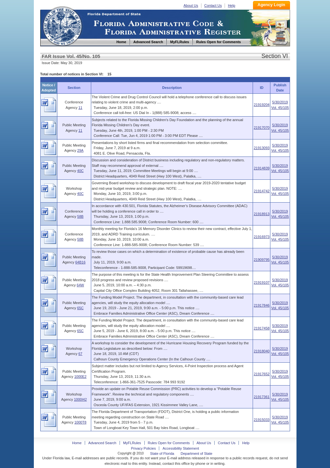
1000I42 (80, 399)
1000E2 (80, 376)
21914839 (261, 168)
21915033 (261, 420)
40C (80, 171)
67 (80, 354)
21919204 (261, 105)
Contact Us (213, 5)
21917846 (261, 305)
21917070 (261, 127)
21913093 (261, 148)
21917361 (261, 397)
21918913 (261, 214)
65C (80, 308)
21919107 (261, 282)
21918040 (261, 351)
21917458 (261, 328)
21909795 (261, 260)
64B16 (80, 262)
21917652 (261, 374)
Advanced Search (102, 443)
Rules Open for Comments (169, 443)
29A (80, 150)
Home (62, 25)
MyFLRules (132, 443)
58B (80, 216)
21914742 (261, 191)
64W (80, 285)
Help (231, 5)
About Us (191, 5)
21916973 (261, 237)
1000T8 (80, 422)
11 (80, 108)
